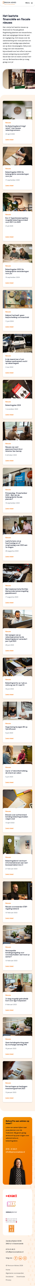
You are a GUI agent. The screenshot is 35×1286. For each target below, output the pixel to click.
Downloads (21, 1277)
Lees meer (9, 140)
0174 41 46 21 (10, 1249)
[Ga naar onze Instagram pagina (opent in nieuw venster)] (25, 1258)
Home (8, 1270)
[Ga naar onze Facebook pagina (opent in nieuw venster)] (15, 1258)
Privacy (8, 1280)
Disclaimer (10, 1277)
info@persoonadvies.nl (14, 1252)
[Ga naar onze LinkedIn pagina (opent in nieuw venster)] (20, 1258)
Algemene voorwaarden (15, 1273)
